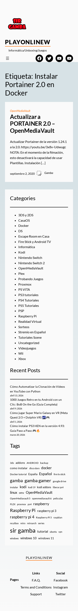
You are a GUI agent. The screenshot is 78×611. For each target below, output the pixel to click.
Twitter (60, 594)
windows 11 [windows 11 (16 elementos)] (46, 538)
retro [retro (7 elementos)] (22, 523)
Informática (26, 247)
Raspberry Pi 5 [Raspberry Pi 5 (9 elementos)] (44, 517)
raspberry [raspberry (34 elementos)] (41, 503)
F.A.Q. (36, 580)
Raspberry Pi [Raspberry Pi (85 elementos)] (23, 510)
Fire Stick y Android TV (34, 242)
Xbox (22, 359)
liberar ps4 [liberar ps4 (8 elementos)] (58, 487)
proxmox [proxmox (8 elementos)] (21, 504)
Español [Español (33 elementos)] (45, 473)
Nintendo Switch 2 (31, 263)
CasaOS (24, 220)
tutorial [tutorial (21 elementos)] (42, 531)
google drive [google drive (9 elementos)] (59, 481)
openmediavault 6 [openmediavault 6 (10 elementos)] (42, 498)
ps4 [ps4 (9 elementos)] (30, 504)
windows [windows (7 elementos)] (14, 538)
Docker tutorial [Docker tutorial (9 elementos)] (18, 474)
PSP (21, 311)
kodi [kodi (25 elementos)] (23, 487)
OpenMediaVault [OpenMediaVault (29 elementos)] (39, 492)
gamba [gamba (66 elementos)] (16, 480)
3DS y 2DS (25, 215)
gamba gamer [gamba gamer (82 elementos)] (38, 480)
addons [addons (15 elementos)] (20, 462)
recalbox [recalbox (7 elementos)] (14, 523)
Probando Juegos (30, 279)
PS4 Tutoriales (28, 300)
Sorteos (23, 327)
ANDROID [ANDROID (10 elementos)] (32, 462)
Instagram (60, 587)
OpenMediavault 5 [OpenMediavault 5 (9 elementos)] (20, 498)
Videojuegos (27, 348)
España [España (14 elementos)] (32, 474)
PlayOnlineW (28, 41)
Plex (21, 273)
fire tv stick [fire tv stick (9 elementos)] (59, 474)
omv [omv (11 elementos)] (21, 492)
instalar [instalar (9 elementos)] (14, 487)
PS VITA (24, 289)
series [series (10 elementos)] (41, 523)
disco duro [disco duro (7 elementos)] (34, 468)
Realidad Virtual (29, 321)
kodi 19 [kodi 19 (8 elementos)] (31, 487)
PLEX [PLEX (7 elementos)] (12, 504)
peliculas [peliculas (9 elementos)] (58, 498)
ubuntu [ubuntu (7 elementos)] (53, 531)
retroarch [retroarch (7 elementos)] (31, 523)
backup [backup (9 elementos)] (44, 462)
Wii (20, 353)
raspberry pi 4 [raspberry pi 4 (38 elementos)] (22, 517)
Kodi (21, 252)
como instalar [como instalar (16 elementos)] (19, 468)
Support (36, 594)
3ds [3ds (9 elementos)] (12, 462)
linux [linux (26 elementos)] (13, 492)
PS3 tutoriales (28, 295)
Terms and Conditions (36, 587)
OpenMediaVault (20, 110)
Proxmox (24, 284)
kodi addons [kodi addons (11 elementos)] (44, 487)
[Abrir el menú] (7, 58)
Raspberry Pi (27, 316)
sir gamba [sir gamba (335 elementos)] (23, 530)
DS (20, 231)
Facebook (61, 580)
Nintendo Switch (30, 257)
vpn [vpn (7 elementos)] (60, 531)
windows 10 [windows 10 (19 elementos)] (28, 538)
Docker (23, 225)
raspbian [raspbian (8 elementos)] (57, 517)
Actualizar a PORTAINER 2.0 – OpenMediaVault (32, 123)
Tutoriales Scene (30, 337)
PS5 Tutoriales (28, 305)
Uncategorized (28, 343)
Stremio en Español (32, 332)
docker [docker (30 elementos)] (46, 468)
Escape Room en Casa (33, 236)
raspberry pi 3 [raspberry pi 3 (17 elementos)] (46, 511)
